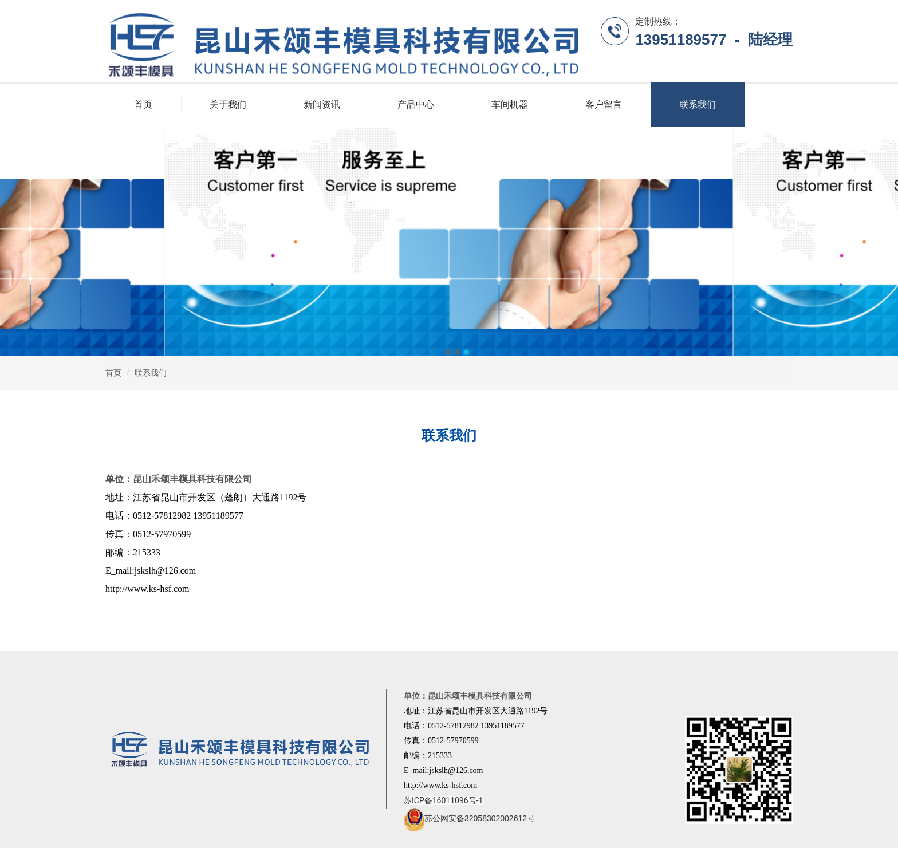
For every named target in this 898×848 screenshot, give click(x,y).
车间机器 (509, 104)
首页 (143, 104)
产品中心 (415, 104)
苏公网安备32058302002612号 (469, 818)
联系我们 (697, 104)
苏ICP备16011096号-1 (443, 800)
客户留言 (603, 104)
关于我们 (228, 104)
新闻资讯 (322, 104)
